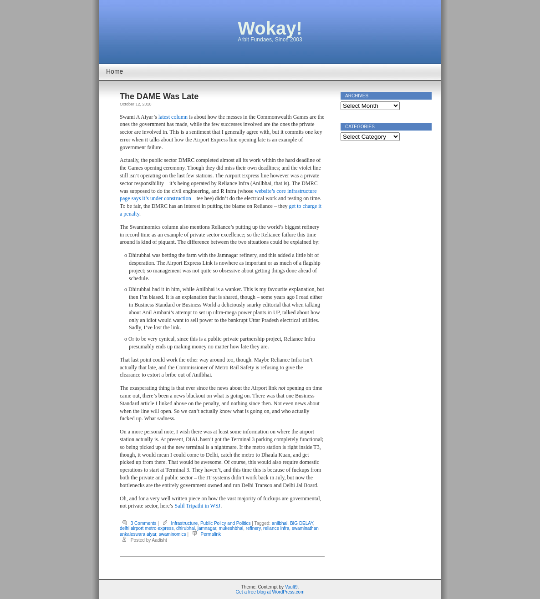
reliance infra (276, 528)
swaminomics (172, 534)
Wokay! (270, 28)
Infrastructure (184, 523)
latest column (173, 117)
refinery (253, 528)
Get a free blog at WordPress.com (270, 591)
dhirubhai (185, 528)
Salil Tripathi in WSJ (197, 506)
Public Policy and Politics (225, 523)
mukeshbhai (231, 528)
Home (114, 71)
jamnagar (207, 528)
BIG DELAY (301, 523)
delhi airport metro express (146, 528)
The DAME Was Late (159, 96)
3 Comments (144, 523)
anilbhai (279, 523)
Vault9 (291, 586)
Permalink (211, 534)
